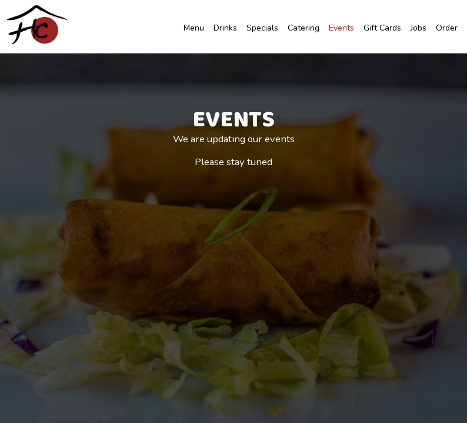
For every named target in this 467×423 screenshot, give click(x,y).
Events (340, 29)
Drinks (224, 29)
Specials (261, 29)
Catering (302, 29)
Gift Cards (381, 29)
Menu (192, 29)
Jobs (417, 29)
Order (445, 29)
